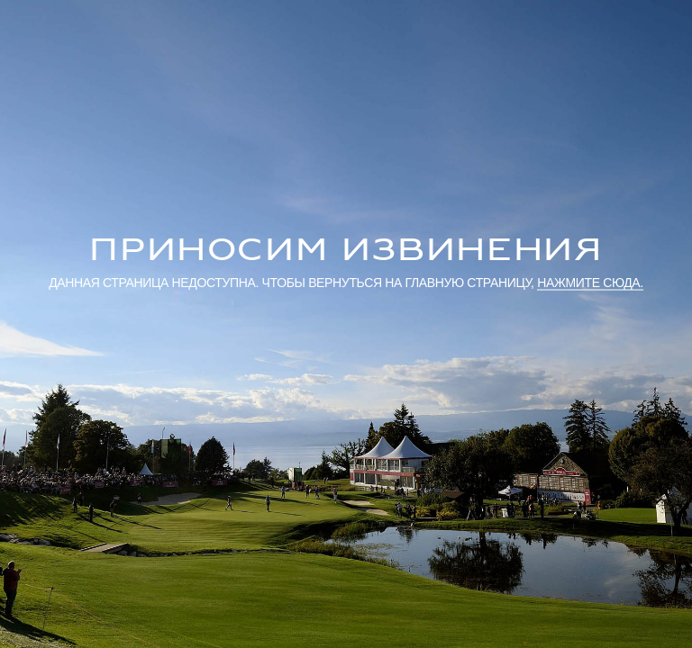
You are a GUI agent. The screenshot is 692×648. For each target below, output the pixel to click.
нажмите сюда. (590, 281)
